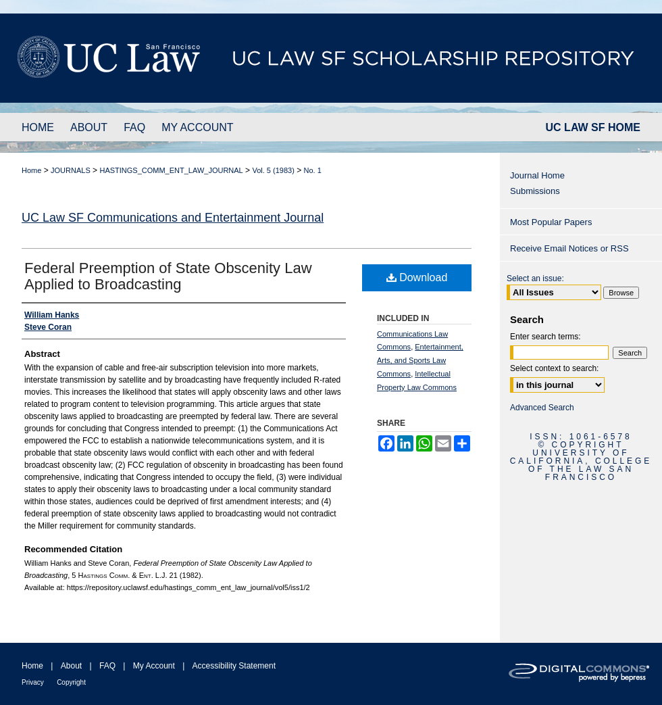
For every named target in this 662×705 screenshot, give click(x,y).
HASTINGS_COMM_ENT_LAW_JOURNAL (171, 170)
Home (31, 170)
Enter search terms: (545, 336)
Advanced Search (542, 407)
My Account (154, 666)
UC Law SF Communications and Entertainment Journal (173, 217)
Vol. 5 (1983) (273, 170)
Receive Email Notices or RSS (569, 248)
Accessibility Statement (234, 666)
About (71, 666)
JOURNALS (71, 170)
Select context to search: (554, 368)
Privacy (33, 682)
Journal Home (537, 175)
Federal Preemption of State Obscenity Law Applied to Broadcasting (168, 276)
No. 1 (313, 170)
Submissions (535, 191)
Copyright (71, 682)
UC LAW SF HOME (593, 127)
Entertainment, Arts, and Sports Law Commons (420, 360)
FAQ (107, 666)
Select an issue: (535, 278)
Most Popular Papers (551, 222)
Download (417, 277)
